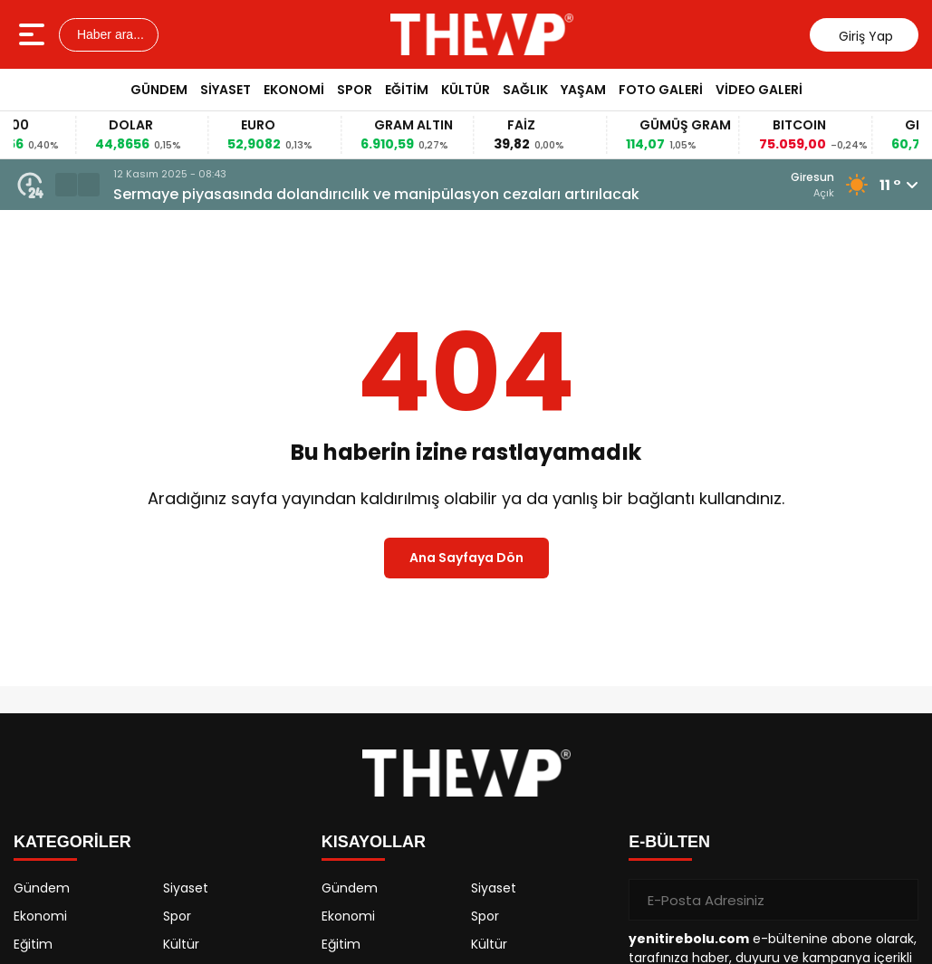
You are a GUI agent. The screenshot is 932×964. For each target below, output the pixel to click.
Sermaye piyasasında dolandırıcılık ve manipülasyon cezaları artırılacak (376, 194)
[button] (66, 184)
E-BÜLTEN (669, 842)
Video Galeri (759, 90)
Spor (354, 90)
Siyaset (225, 90)
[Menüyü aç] (34, 34)
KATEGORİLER (72, 842)
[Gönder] (897, 900)
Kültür (465, 90)
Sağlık (525, 90)
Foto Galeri (661, 90)
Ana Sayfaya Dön (466, 558)
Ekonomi (294, 90)
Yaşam (583, 90)
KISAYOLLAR (374, 842)
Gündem (158, 90)
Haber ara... (108, 34)
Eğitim (406, 90)
